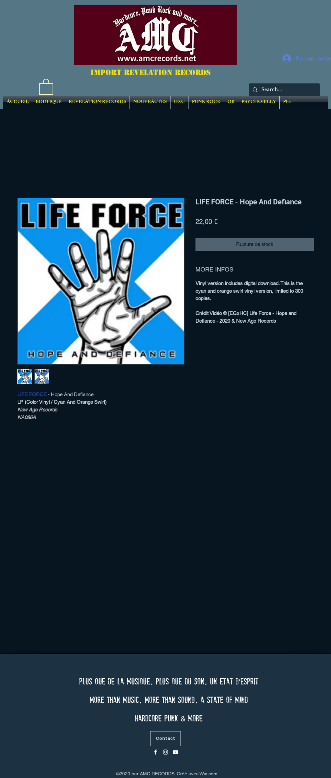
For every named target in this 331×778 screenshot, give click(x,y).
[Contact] (165, 738)
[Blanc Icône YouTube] (175, 752)
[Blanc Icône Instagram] (165, 752)
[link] (46, 86)
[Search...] (283, 89)
